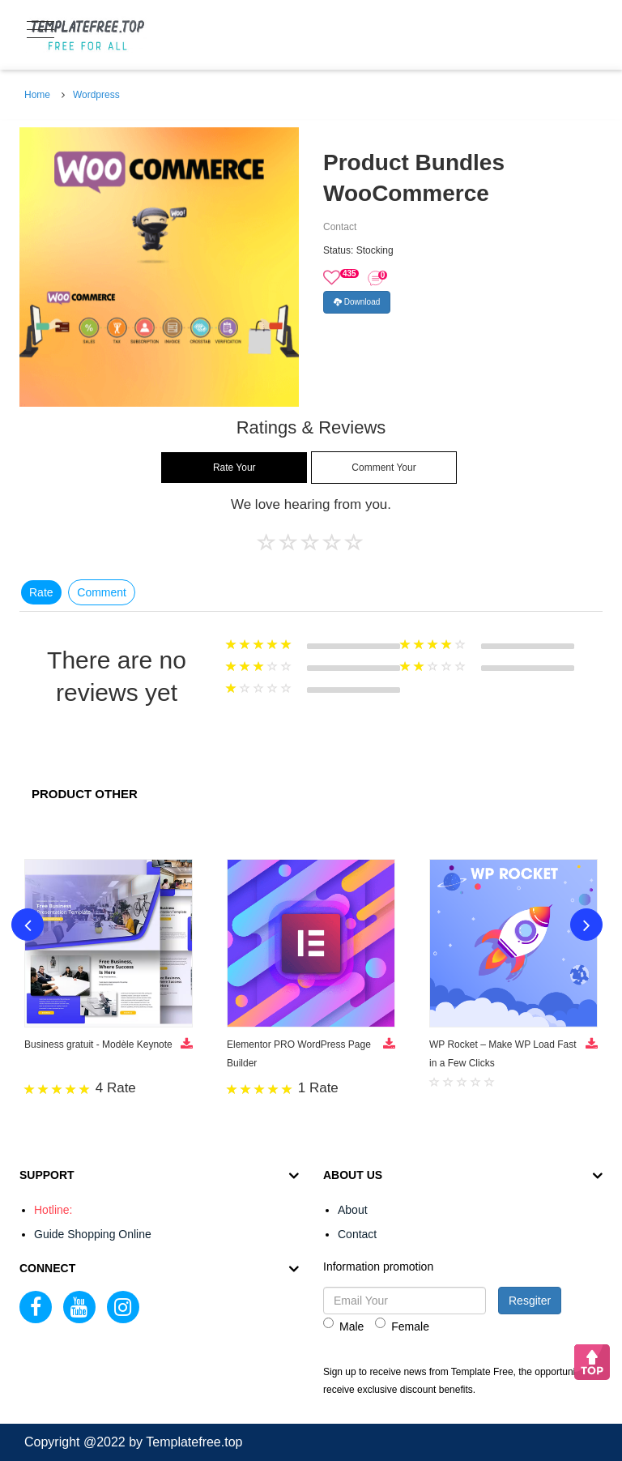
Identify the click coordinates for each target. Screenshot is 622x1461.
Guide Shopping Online (92, 1234)
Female (402, 1325)
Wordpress (96, 94)
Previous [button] (27, 924)
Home (37, 94)
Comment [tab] (101, 592)
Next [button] (586, 924)
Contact (357, 1234)
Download (357, 301)
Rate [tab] (41, 592)
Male (343, 1325)
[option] (159, 267)
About (353, 1209)
